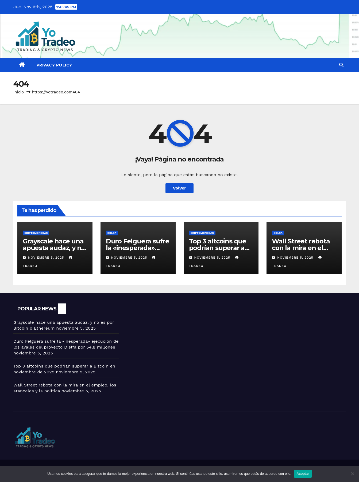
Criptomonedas (36, 232)
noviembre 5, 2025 (46, 257)
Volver (179, 188)
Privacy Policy (54, 65)
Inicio (18, 92)
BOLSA (111, 232)
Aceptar (303, 474)
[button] (341, 65)
